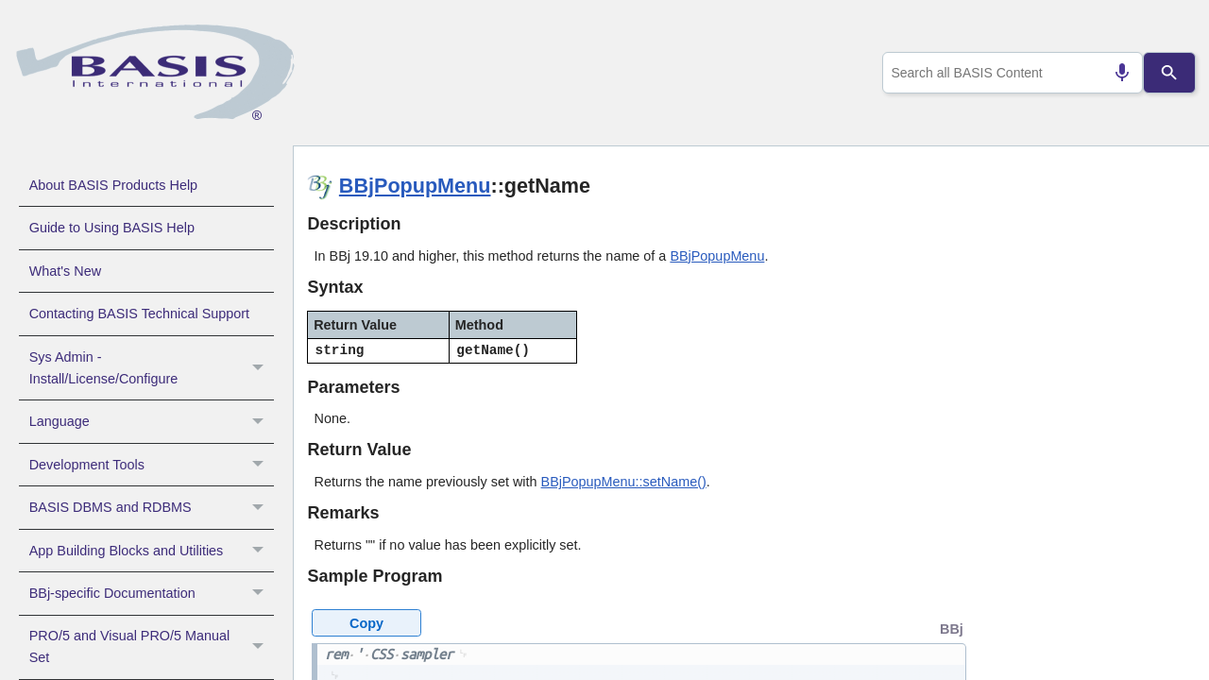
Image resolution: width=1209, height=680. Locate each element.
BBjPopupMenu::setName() (624, 481)
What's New (65, 271)
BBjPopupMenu (415, 185)
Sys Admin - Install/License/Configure (151, 368)
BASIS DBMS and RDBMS (151, 507)
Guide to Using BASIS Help (112, 227)
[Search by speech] (1114, 73)
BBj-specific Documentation (151, 593)
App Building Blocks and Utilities (151, 550)
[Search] (1170, 73)
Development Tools (151, 464)
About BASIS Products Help (113, 185)
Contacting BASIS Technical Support (139, 313)
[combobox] (1009, 73)
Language (151, 421)
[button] (260, 368)
